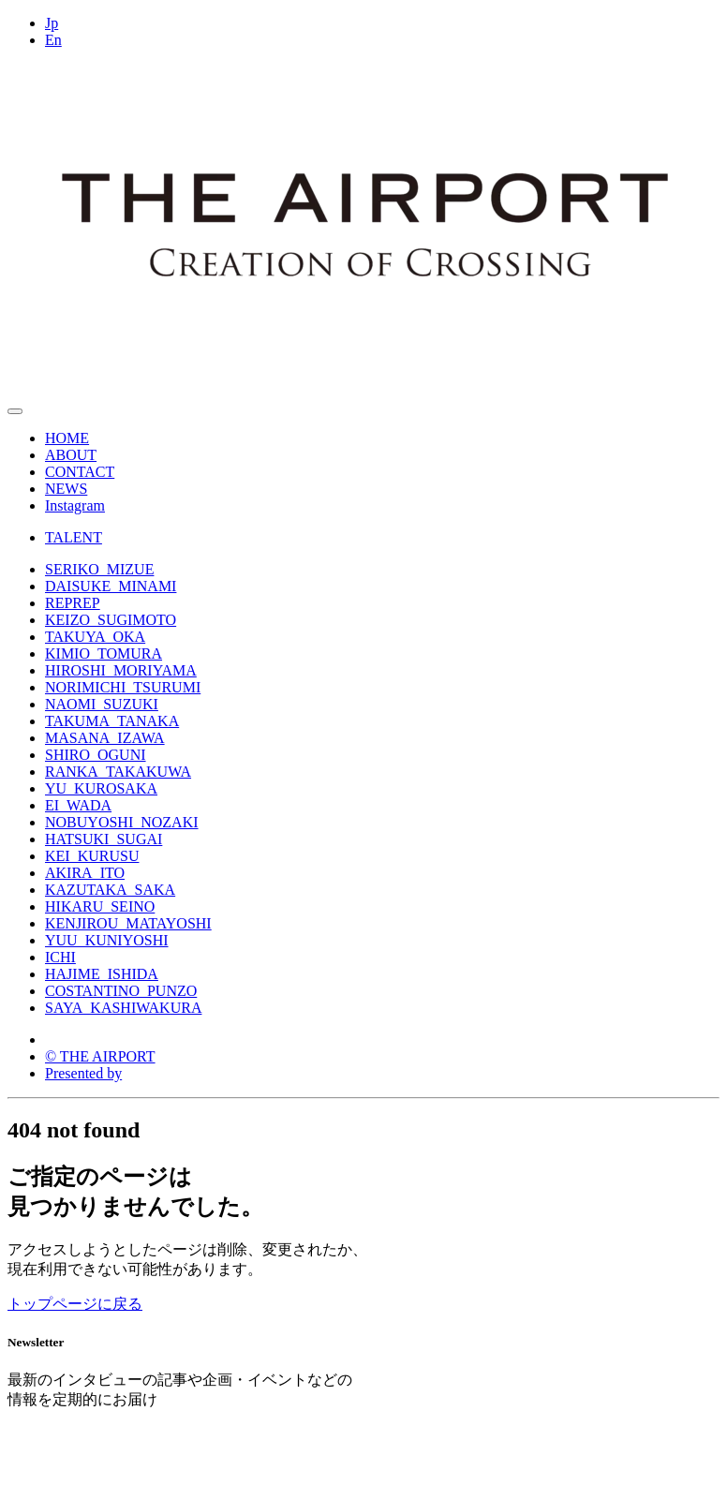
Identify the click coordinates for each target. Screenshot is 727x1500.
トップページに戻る (74, 1304)
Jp (51, 23)
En (53, 40)
